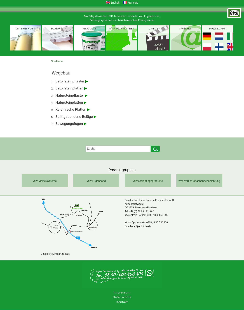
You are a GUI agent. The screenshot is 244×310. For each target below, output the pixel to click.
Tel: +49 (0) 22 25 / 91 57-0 (139, 211)
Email (139, 226)
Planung (57, 28)
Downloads (217, 28)
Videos (153, 28)
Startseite (57, 61)
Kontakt (185, 28)
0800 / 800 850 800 (157, 215)
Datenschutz (122, 297)
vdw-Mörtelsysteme (45, 181)
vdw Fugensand (96, 181)
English (115, 2)
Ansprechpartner (121, 28)
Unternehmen (25, 28)
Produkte (89, 28)
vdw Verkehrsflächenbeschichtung (199, 181)
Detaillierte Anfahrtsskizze (55, 253)
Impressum (122, 292)
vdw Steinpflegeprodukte (148, 181)
